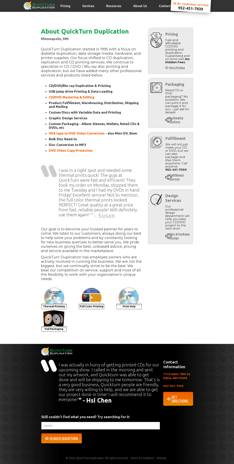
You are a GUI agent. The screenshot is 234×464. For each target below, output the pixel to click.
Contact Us (167, 6)
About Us (140, 6)
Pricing (65, 6)
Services (88, 6)
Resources (113, 6)
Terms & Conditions (142, 458)
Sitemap (161, 458)
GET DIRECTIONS (180, 399)
